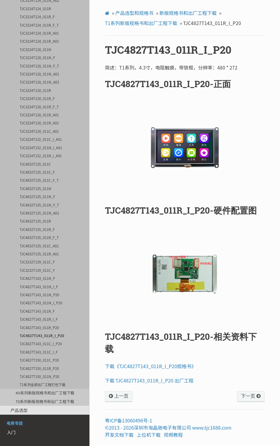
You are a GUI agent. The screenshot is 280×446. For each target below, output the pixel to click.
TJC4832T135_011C (35, 163)
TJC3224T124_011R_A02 (39, 41)
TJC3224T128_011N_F (37, 57)
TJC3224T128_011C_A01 (39, 131)
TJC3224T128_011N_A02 (39, 81)
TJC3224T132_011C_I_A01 (41, 139)
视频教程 (173, 434)
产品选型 (19, 410)
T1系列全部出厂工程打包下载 (42, 384)
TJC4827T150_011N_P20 (39, 376)
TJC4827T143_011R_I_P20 (42, 335)
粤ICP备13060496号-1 (128, 420)
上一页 (119, 396)
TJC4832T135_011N (35, 188)
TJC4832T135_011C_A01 (39, 245)
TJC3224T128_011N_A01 (39, 73)
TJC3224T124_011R (35, 8)
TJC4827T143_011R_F (37, 311)
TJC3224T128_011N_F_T (39, 65)
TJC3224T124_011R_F (37, 16)
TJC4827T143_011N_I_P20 (41, 302)
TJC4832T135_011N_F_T (39, 204)
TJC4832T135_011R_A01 (39, 253)
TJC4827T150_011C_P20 (39, 359)
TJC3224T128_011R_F (37, 98)
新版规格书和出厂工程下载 (187, 12)
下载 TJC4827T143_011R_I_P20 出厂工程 (149, 380)
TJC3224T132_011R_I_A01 (41, 155)
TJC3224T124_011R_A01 (39, 33)
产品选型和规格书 (134, 12)
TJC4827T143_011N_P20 (39, 294)
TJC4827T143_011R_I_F (39, 319)
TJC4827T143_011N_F (37, 278)
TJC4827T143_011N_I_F (39, 286)
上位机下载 (149, 434)
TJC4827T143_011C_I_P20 (41, 343)
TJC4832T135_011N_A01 (39, 212)
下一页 (251, 396)
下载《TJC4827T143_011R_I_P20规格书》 (150, 366)
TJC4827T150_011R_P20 (39, 368)
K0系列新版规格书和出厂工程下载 (45, 393)
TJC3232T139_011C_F (37, 261)
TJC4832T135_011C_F (37, 172)
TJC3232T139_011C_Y (37, 270)
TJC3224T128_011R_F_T (39, 106)
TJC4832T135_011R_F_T (39, 237)
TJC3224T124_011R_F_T (39, 24)
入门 (11, 432)
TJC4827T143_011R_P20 (39, 327)
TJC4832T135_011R (35, 220)
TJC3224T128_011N (35, 49)
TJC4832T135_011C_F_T (39, 180)
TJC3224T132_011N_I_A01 (41, 147)
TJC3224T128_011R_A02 (39, 122)
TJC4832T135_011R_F (37, 229)
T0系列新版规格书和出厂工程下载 (45, 401)
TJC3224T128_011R (35, 90)
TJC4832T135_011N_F (37, 196)
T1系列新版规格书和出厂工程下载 (141, 23)
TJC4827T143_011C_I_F (39, 351)
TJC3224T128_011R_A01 (39, 114)
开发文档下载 (119, 434)
